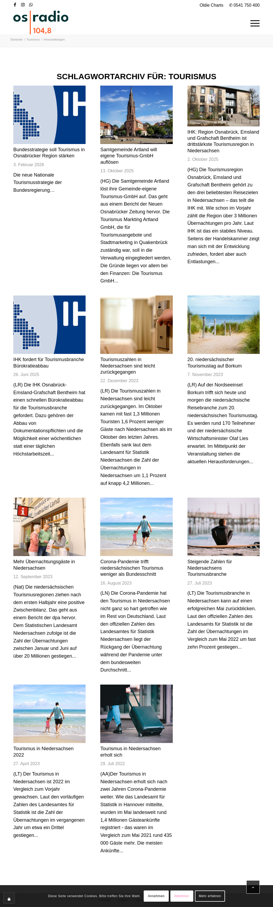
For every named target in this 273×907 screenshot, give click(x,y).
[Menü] (253, 22)
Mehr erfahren (210, 896)
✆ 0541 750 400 (244, 5)
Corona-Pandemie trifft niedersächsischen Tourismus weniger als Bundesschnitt (131, 568)
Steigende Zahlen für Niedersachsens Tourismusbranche (209, 568)
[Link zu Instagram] (23, 5)
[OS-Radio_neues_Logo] (40, 22)
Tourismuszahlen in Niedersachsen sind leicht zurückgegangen (127, 366)
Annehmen (156, 896)
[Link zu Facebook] (15, 5)
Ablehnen (181, 896)
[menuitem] (211, 5)
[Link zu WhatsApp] (31, 5)
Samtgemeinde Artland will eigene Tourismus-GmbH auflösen (128, 156)
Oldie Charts (211, 5)
